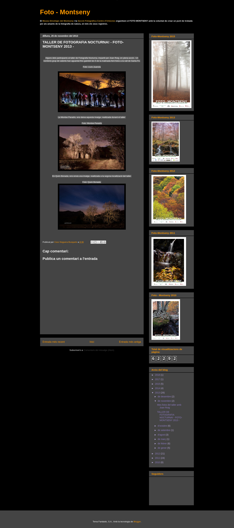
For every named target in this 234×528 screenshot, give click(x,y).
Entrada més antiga (130, 341)
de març (162, 439)
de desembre (165, 396)
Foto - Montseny (65, 12)
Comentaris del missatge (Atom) (99, 350)
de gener (162, 448)
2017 (158, 379)
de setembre (164, 430)
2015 (158, 384)
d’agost (162, 434)
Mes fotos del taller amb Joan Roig (169, 406)
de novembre (165, 401)
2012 (158, 453)
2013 (158, 392)
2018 (158, 375)
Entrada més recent (54, 341)
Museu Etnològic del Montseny (58, 21)
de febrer (162, 443)
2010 (158, 462)
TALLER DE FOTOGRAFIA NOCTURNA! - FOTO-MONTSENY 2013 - (169, 416)
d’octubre (163, 425)
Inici (92, 341)
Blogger (137, 521)
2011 (158, 458)
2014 (158, 388)
